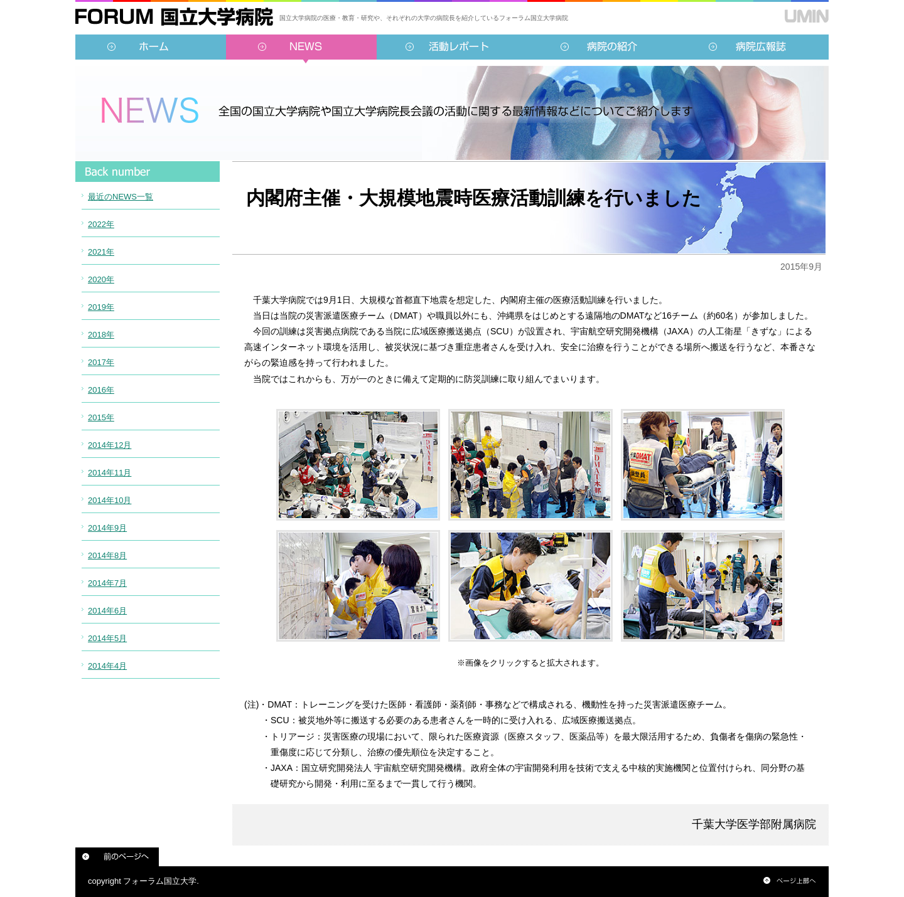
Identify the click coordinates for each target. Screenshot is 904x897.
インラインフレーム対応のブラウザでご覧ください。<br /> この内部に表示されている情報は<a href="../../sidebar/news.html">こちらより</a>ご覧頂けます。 (147, 436)
